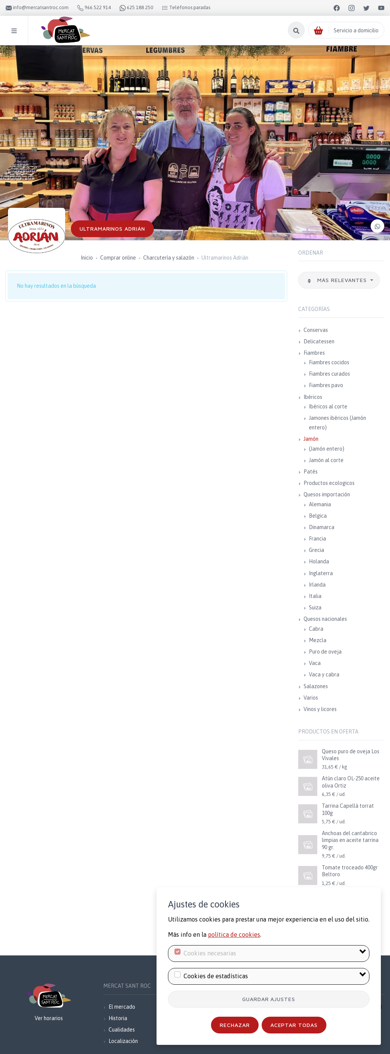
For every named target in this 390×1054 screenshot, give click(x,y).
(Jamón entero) (326, 449)
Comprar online (118, 258)
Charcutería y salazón (168, 258)
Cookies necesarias (210, 953)
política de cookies (234, 934)
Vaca (315, 663)
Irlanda (317, 585)
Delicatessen (319, 341)
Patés (311, 472)
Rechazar (235, 1025)
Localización (123, 1041)
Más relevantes (338, 280)
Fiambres (314, 353)
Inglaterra (321, 573)
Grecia (316, 550)
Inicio (87, 258)
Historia (118, 1018)
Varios (311, 698)
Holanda (319, 561)
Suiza (315, 607)
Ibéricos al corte (328, 406)
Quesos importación (327, 494)
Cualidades (122, 1030)
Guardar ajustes (269, 999)
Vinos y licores (320, 709)
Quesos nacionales (325, 619)
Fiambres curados (329, 374)
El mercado (122, 1007)
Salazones (316, 686)
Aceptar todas (294, 1025)
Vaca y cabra (324, 674)
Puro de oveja (325, 652)
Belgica (318, 516)
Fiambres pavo (326, 385)
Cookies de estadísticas (216, 976)
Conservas (316, 330)
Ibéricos (313, 397)
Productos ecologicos (329, 483)
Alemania (320, 504)
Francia (317, 539)
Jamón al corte (326, 460)
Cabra (316, 629)
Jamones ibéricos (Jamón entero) (337, 423)
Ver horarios (49, 1018)
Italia (315, 596)
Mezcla (317, 640)
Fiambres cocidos (329, 362)
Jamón (311, 439)
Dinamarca (321, 527)
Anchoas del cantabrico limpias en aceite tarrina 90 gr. (350, 840)
